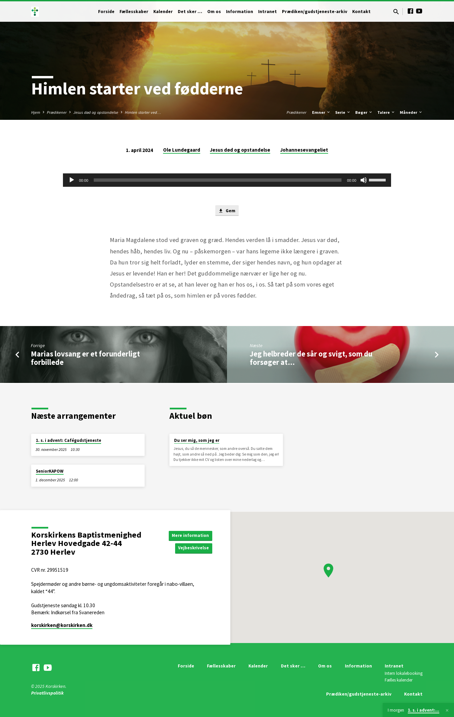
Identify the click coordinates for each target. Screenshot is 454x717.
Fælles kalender (398, 680)
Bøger (364, 112)
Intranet (267, 11)
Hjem (35, 112)
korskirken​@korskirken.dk (61, 625)
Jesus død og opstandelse (95, 112)
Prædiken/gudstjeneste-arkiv (314, 11)
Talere (386, 112)
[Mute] (363, 180)
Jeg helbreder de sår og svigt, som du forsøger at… (311, 359)
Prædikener (57, 112)
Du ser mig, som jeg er (196, 440)
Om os (214, 11)
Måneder (411, 112)
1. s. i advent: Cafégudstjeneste (68, 440)
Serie (343, 112)
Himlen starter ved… (143, 112)
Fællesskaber (134, 11)
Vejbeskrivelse (193, 548)
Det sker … (190, 11)
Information (239, 11)
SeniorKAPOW (50, 471)
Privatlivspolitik (47, 693)
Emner (321, 112)
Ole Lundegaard (181, 150)
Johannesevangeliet (304, 150)
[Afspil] (71, 180)
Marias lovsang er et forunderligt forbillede (85, 359)
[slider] (218, 180)
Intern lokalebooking (404, 673)
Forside (106, 11)
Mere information (189, 535)
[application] (227, 180)
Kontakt (361, 11)
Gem (227, 211)
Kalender (163, 11)
